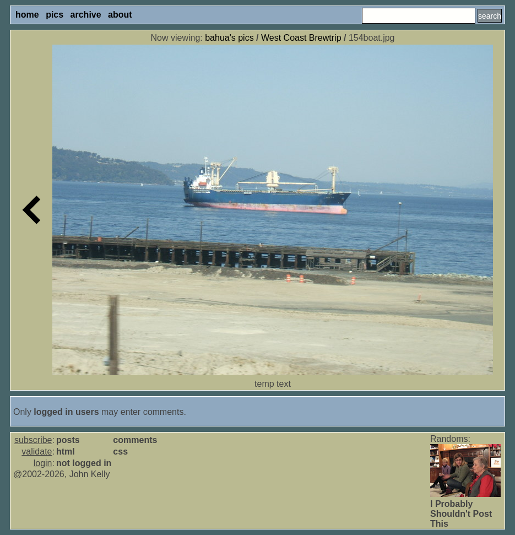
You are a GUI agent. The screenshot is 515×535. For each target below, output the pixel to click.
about (120, 14)
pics (54, 14)
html (65, 451)
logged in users (66, 412)
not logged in (83, 463)
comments (135, 440)
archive (86, 14)
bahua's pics (229, 37)
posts (68, 440)
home (27, 14)
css (120, 451)
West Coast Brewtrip (301, 37)
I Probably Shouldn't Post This (461, 513)
